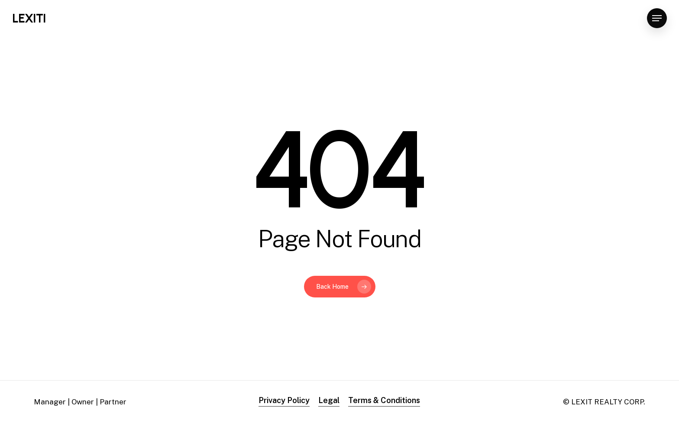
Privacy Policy (284, 400)
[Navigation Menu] (657, 18)
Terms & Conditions (384, 400)
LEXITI (29, 18)
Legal (329, 400)
